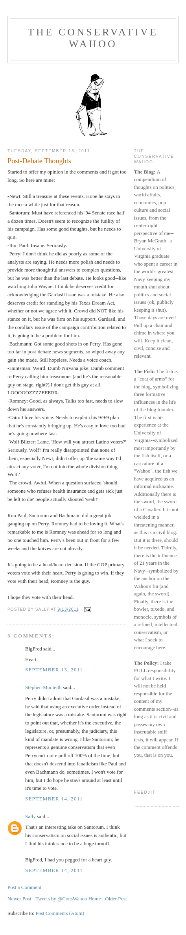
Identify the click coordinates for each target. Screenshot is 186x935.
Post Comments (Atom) (60, 913)
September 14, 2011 (54, 799)
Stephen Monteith (43, 687)
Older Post (116, 899)
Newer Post (19, 899)
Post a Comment (24, 887)
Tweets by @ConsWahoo (61, 899)
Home (94, 899)
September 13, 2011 (54, 670)
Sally (30, 816)
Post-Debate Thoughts (39, 161)
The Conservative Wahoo (93, 38)
